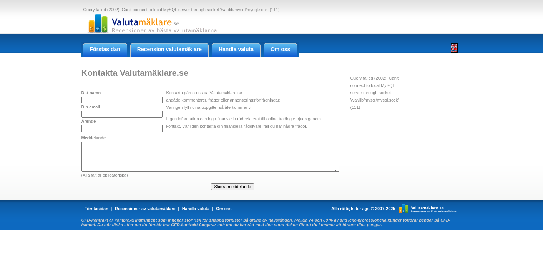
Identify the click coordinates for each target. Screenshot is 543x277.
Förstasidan (96, 208)
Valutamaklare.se (428, 208)
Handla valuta (196, 208)
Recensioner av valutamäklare (145, 208)
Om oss (223, 208)
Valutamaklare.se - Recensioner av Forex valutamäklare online (150, 23)
